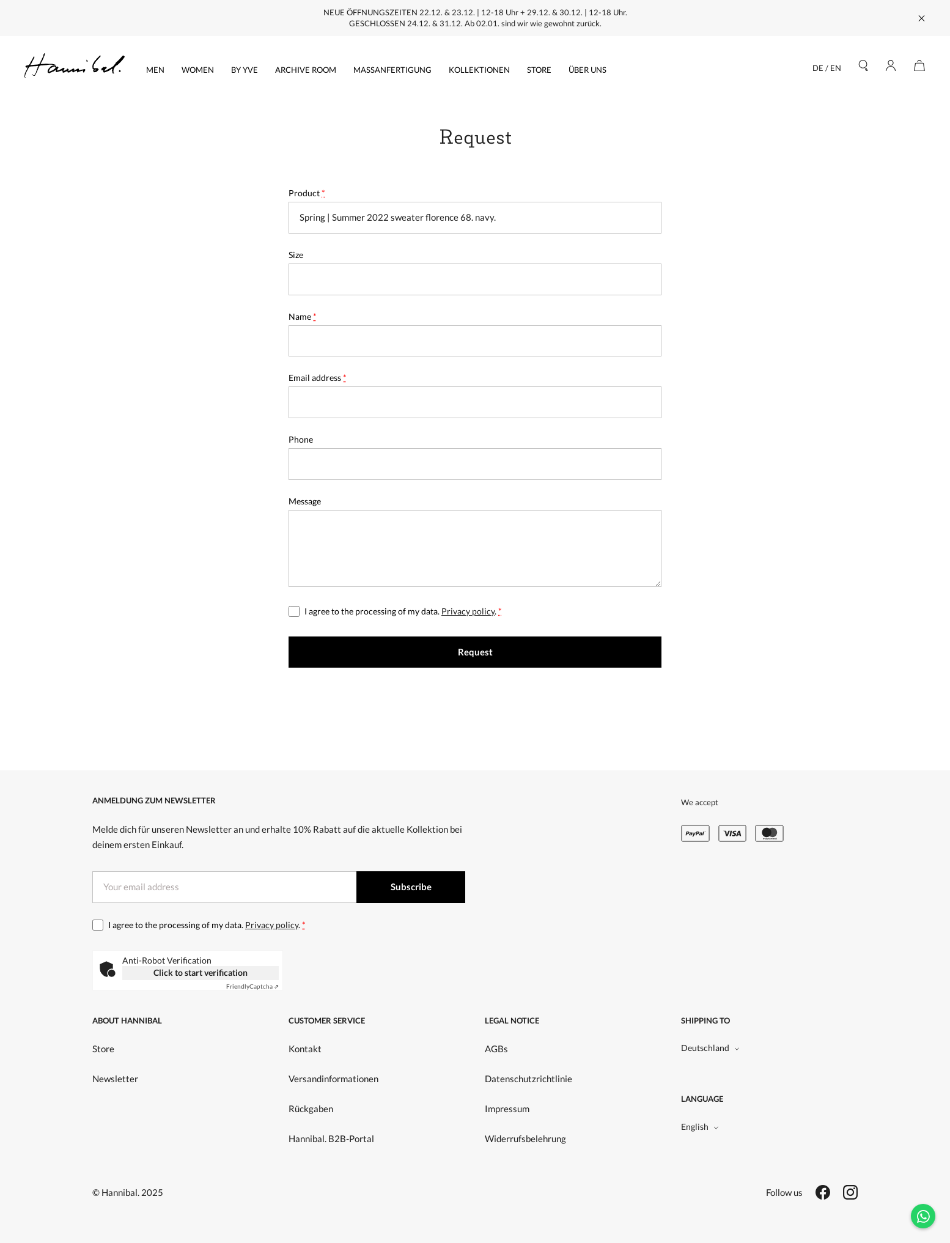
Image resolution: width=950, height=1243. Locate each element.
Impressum (507, 1108)
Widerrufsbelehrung (525, 1138)
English (700, 1126)
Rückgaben (311, 1108)
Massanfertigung (392, 70)
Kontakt (305, 1048)
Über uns (587, 70)
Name (303, 316)
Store (539, 70)
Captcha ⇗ (252, 986)
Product (307, 193)
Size (296, 254)
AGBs (496, 1048)
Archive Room (305, 70)
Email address (318, 377)
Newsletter (115, 1078)
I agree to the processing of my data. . (403, 611)
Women (198, 70)
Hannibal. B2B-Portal (331, 1138)
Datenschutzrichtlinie (528, 1078)
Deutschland (710, 1047)
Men (155, 70)
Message (305, 501)
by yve (244, 70)
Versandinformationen (333, 1078)
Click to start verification (200, 972)
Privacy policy (468, 611)
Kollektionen (479, 70)
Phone (301, 439)
